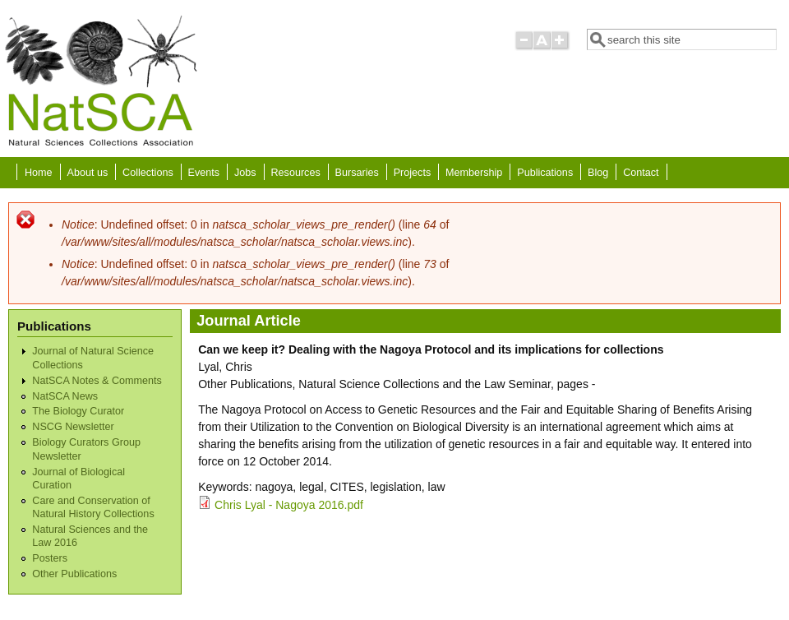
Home (39, 172)
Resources (296, 172)
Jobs (245, 172)
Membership (473, 172)
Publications (545, 172)
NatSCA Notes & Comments (96, 380)
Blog (598, 172)
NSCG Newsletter (72, 427)
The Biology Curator (78, 411)
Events (204, 172)
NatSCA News (65, 396)
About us (87, 172)
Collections (147, 172)
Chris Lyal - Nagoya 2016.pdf (289, 504)
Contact (640, 172)
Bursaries (357, 172)
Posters (49, 558)
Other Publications (74, 574)
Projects (412, 172)
